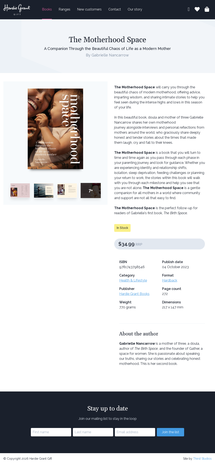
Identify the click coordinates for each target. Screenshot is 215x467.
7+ (91, 193)
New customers (96, 11)
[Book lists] (197, 11)
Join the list (170, 435)
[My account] (189, 11)
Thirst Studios (202, 461)
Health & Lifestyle (133, 283)
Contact (121, 11)
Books (54, 11)
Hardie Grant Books (134, 297)
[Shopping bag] (207, 11)
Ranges (71, 11)
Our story (141, 11)
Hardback (169, 283)
